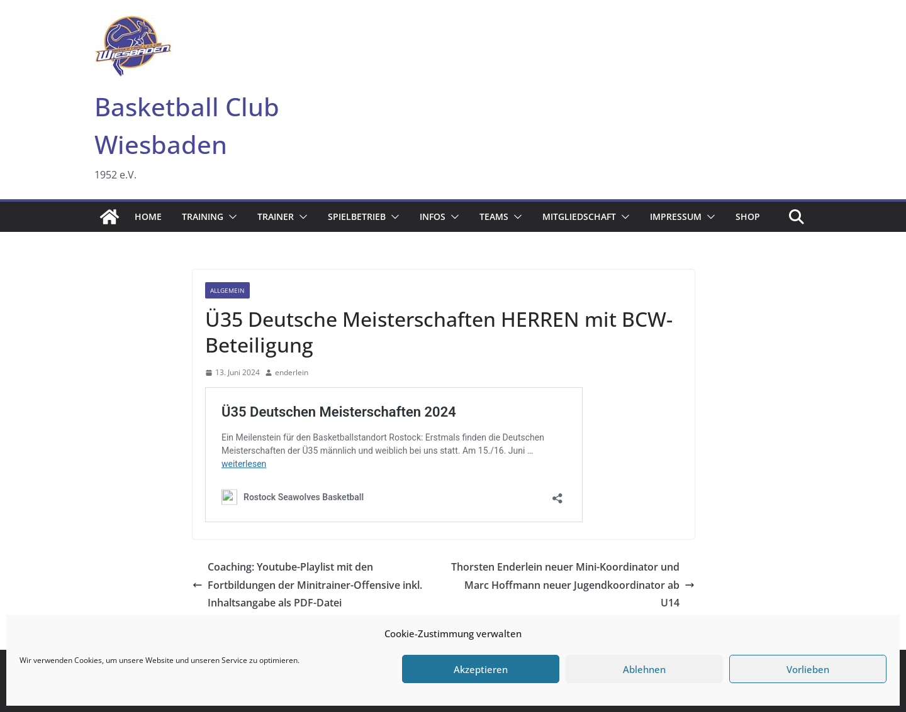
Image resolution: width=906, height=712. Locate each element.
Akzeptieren (481, 669)
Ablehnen (644, 669)
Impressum (676, 216)
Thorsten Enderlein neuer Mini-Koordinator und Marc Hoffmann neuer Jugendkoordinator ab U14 (573, 585)
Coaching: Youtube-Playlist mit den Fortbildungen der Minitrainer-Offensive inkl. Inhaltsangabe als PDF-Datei (307, 585)
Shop (747, 216)
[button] (230, 217)
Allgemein (227, 290)
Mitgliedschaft (579, 216)
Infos (432, 216)
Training (202, 216)
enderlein (291, 372)
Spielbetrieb (357, 216)
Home (148, 216)
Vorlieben (807, 669)
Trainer (275, 216)
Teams (493, 216)
